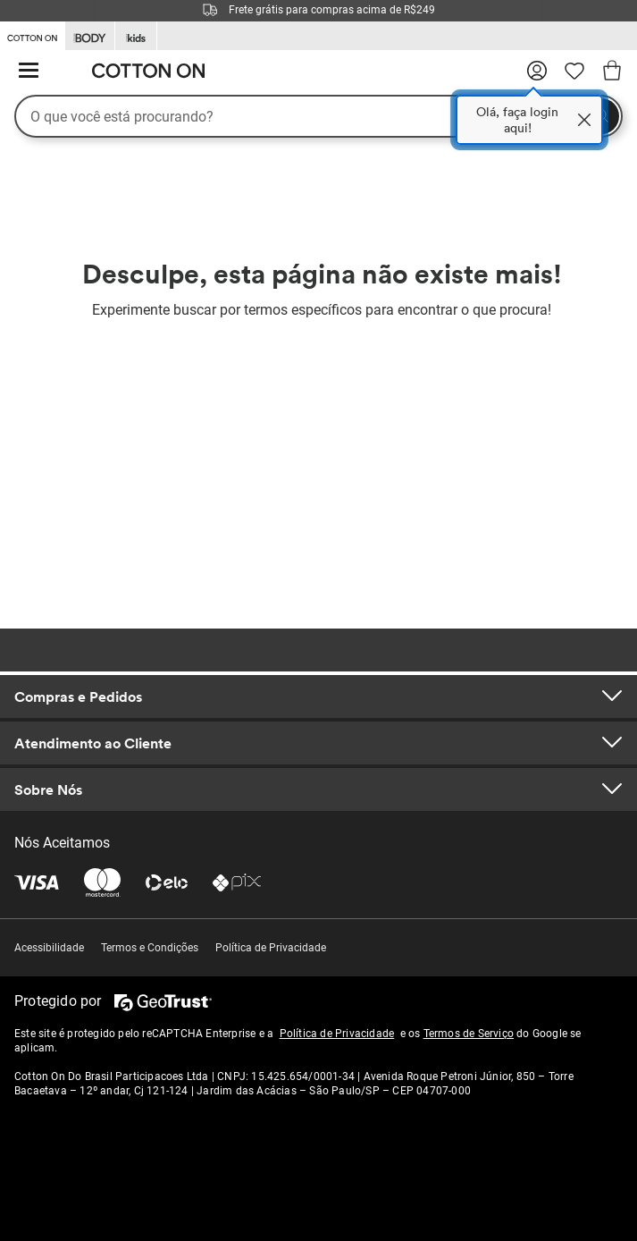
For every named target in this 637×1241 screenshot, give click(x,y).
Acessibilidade (49, 947)
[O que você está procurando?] (318, 116)
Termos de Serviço (468, 1033)
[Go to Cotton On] (32, 34)
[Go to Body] (89, 36)
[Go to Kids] (135, 36)
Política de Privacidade (270, 947)
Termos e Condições (149, 947)
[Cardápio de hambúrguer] (28, 71)
